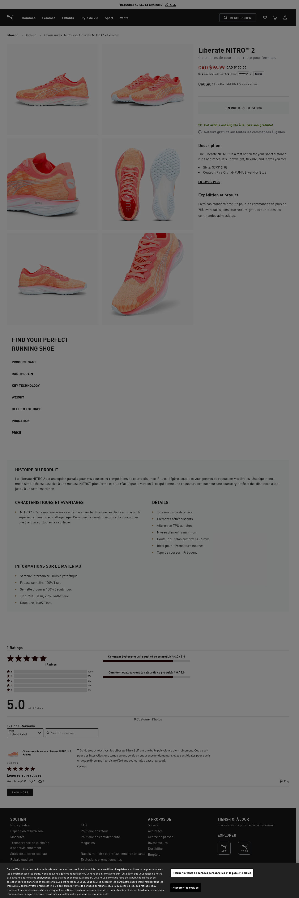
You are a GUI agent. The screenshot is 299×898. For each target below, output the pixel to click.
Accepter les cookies (186, 888)
